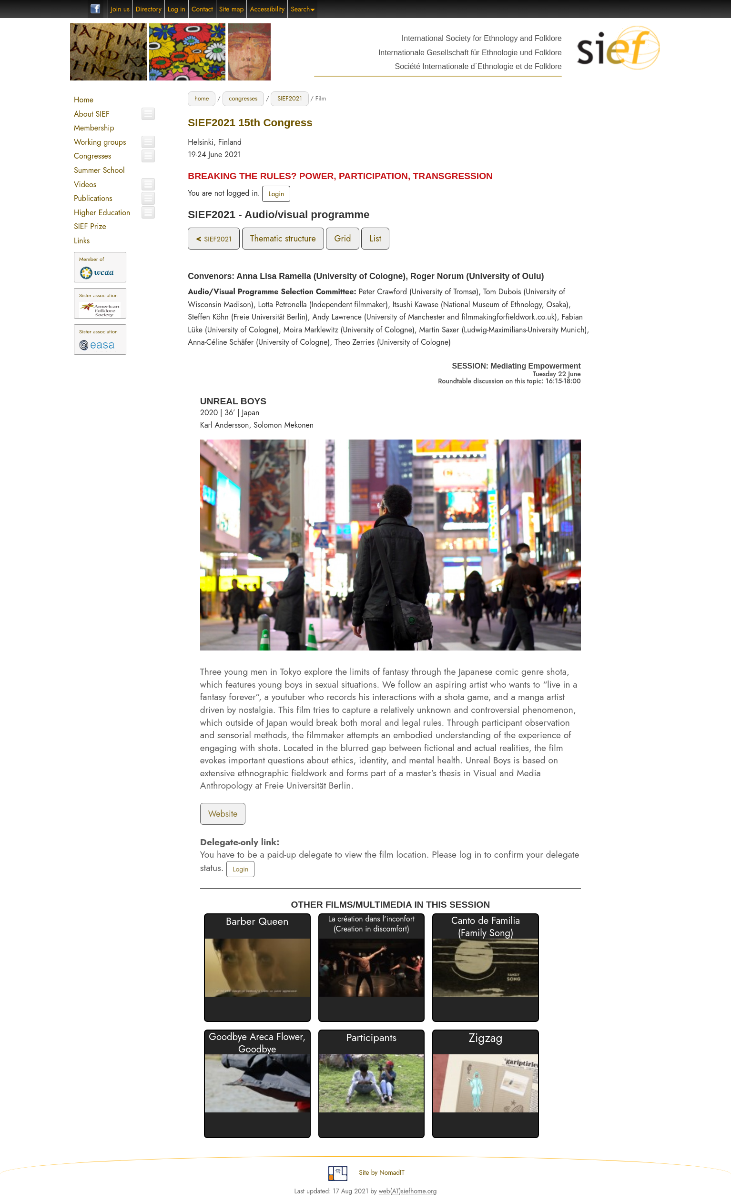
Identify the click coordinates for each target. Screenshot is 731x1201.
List (375, 238)
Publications (93, 198)
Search (303, 9)
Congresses (92, 155)
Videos (85, 184)
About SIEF (92, 114)
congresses (243, 98)
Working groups (100, 142)
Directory (149, 9)
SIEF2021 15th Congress (250, 123)
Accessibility (267, 9)
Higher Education (102, 212)
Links (82, 240)
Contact (202, 9)
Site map (231, 9)
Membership (94, 127)
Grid (342, 238)
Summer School (99, 170)
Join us (120, 9)
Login (276, 194)
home (201, 98)
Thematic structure (283, 238)
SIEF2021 (289, 98)
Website (222, 814)
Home (83, 99)
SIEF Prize (90, 226)
